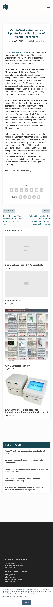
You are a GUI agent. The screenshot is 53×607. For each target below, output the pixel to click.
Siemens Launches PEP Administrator (24, 265)
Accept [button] (26, 602)
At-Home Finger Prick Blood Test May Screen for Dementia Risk (24, 461)
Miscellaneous (27, 41)
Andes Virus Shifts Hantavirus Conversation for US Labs (25, 452)
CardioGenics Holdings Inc (16, 52)
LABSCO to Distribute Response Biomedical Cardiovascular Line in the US (26, 411)
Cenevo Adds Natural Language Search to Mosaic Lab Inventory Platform (26, 470)
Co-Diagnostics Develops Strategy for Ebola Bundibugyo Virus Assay (22, 479)
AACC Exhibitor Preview (17, 365)
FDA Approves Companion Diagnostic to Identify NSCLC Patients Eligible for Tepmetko (24, 488)
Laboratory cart (13, 300)
